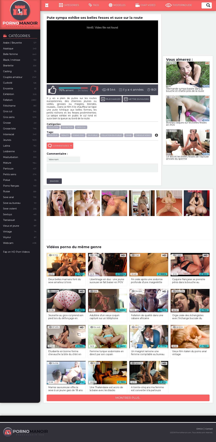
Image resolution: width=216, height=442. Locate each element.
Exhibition (67, 127)
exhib (128, 135)
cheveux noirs (143, 135)
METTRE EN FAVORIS (136, 99)
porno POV (78, 135)
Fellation (53, 127)
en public (93, 135)
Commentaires (60, 146)
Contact (209, 429)
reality (65, 135)
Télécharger (111, 99)
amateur (52, 135)
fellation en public (112, 135)
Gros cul (81, 127)
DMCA (200, 429)
